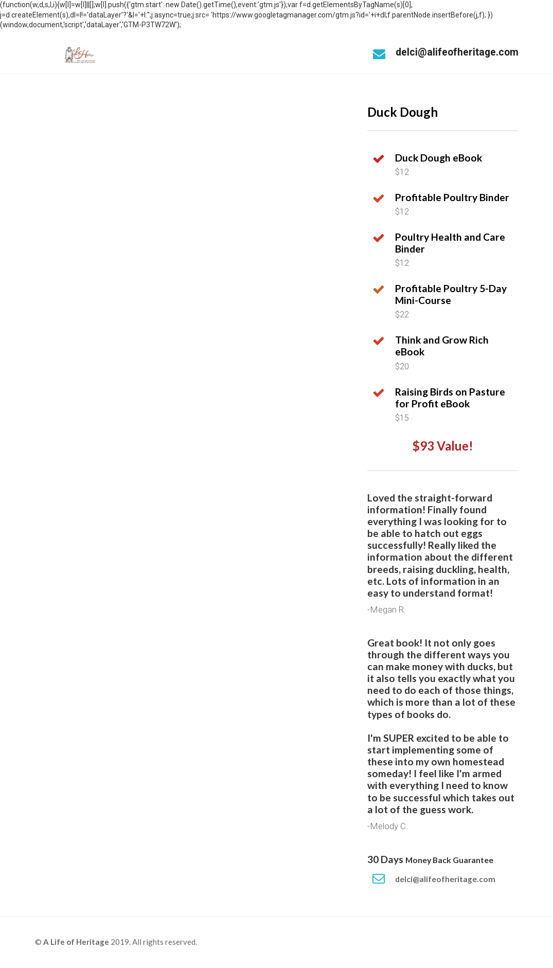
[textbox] (456, 418)
